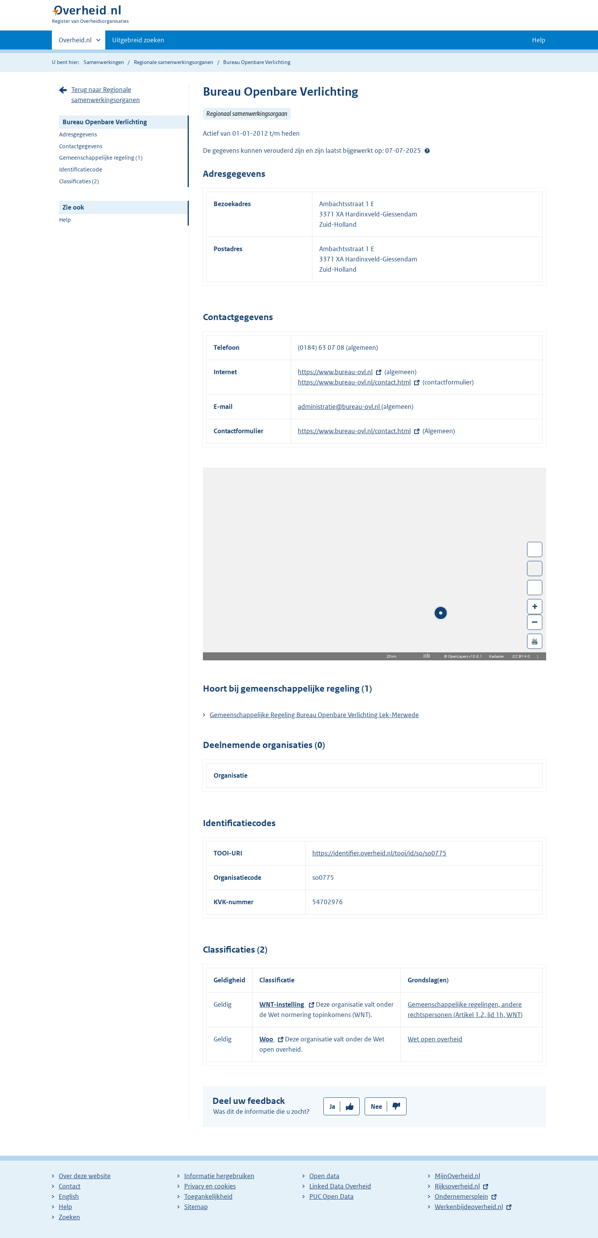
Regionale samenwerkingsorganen (173, 62)
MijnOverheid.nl (457, 1176)
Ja (332, 1106)
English (69, 1196)
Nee (376, 1106)
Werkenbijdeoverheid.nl (469, 1207)
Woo (267, 1039)
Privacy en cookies (210, 1186)
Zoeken (69, 1217)
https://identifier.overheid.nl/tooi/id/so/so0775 (379, 853)
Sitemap (196, 1207)
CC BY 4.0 (523, 656)
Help (65, 219)
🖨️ (535, 641)
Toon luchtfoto (534, 568)
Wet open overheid (435, 1039)
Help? (427, 150)
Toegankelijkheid (208, 1196)
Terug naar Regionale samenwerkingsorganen (105, 94)
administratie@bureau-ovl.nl (339, 406)
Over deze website (85, 1176)
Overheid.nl (75, 42)
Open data (324, 1176)
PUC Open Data (331, 1196)
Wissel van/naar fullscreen (534, 549)
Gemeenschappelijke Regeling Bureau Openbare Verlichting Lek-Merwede (314, 715)
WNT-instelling (282, 1004)
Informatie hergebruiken (219, 1176)
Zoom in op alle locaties (534, 587)
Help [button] (538, 40)
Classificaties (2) (79, 181)
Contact (69, 1186)
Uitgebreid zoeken (138, 40)
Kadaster (498, 656)
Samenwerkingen (104, 62)
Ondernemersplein (461, 1196)
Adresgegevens (78, 134)
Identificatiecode (80, 169)
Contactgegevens (80, 146)
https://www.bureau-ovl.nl (335, 372)
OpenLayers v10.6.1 (466, 656)
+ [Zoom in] (535, 606)
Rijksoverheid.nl (457, 1186)
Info (426, 655)
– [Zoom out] (535, 622)
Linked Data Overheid (340, 1186)
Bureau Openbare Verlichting (105, 122)
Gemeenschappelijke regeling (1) (101, 157)
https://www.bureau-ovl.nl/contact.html (354, 382)
